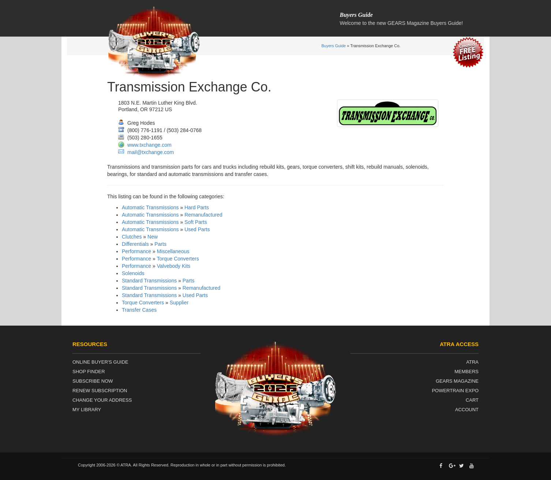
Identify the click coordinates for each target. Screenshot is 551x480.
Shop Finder (88, 371)
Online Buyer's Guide (100, 362)
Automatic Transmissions (150, 207)
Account (467, 409)
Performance (136, 251)
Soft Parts (195, 222)
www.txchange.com (149, 145)
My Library (86, 409)
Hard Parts (196, 207)
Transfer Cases (139, 310)
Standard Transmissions (149, 281)
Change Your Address (102, 400)
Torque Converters (178, 259)
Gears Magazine (457, 381)
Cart (472, 400)
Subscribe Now (92, 381)
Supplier (179, 302)
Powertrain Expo (455, 390)
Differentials (135, 244)
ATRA (472, 362)
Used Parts (197, 229)
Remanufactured (203, 215)
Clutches (132, 237)
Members (466, 371)
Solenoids (133, 273)
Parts (160, 244)
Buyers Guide (334, 46)
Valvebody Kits (174, 266)
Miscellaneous (173, 251)
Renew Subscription (99, 390)
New (152, 237)
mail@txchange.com (150, 152)
